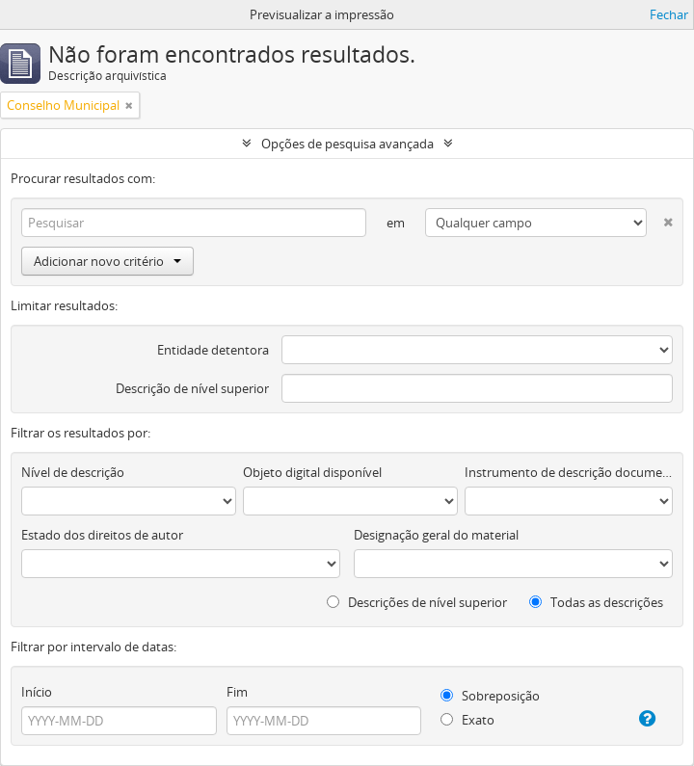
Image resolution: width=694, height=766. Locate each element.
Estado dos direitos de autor (102, 534)
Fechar (669, 14)
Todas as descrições (596, 602)
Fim (237, 691)
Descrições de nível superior (417, 602)
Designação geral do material (436, 534)
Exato (467, 719)
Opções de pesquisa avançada (347, 143)
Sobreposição (490, 695)
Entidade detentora (213, 349)
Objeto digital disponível (312, 472)
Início (36, 691)
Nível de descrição (72, 472)
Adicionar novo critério (107, 261)
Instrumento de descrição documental (569, 472)
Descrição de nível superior (192, 388)
